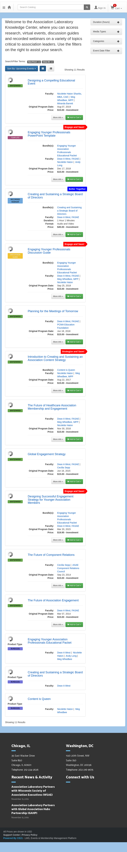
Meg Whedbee (64, 659)
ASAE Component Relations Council (68, 568)
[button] (4, 7)
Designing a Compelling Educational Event (51, 82)
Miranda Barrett (65, 103)
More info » (58, 117)
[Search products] (87, 7)
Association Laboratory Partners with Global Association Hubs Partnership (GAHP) (33, 809)
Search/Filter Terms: (15, 61)
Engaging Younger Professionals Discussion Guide (49, 251)
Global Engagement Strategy (46, 454)
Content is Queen (66, 370)
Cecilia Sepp (63, 467)
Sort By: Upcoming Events (21, 68)
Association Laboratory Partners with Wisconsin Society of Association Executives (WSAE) (33, 791)
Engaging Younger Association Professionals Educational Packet (49, 641)
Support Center (11, 835)
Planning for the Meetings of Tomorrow (53, 311)
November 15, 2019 (19, 799)
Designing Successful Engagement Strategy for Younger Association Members (50, 500)
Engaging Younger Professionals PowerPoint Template (49, 134)
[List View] (51, 68)
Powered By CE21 (13, 838)
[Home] (9, 7)
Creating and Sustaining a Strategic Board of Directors (55, 196)
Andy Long (71, 656)
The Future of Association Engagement (53, 600)
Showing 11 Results (74, 69)
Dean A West (63, 652)
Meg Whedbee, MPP (67, 279)
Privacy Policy (29, 835)
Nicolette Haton (65, 162)
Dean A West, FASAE (68, 158)
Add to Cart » (74, 117)
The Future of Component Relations (51, 554)
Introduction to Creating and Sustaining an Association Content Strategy (55, 358)
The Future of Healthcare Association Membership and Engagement (52, 407)
